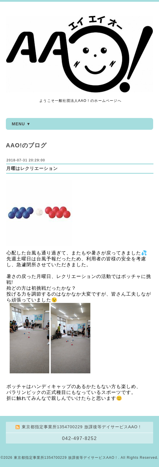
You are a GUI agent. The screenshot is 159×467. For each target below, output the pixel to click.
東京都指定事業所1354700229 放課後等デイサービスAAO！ (66, 458)
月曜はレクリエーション (32, 168)
